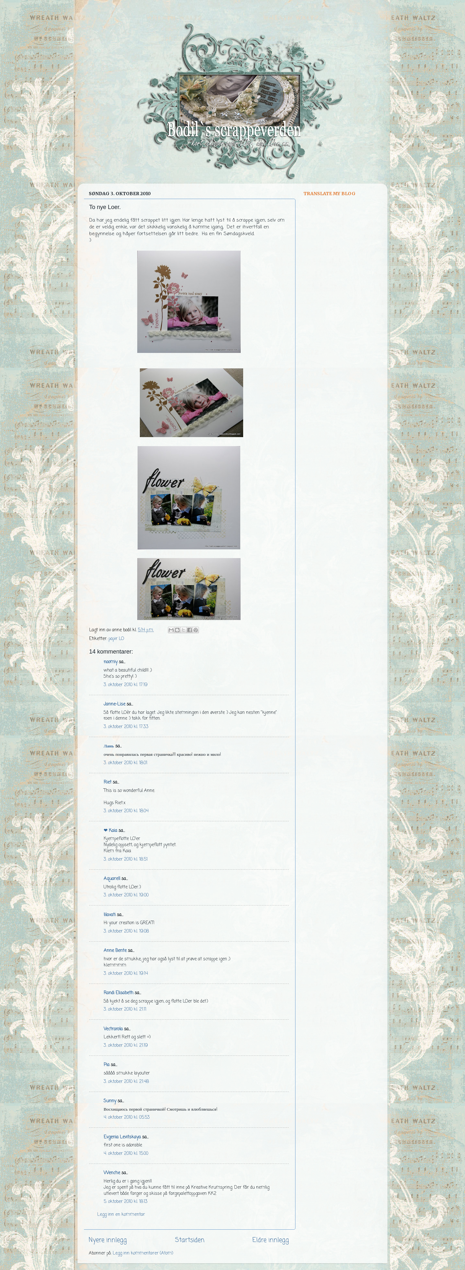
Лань (109, 746)
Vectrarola (113, 1029)
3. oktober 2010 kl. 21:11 (125, 1009)
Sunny (110, 1101)
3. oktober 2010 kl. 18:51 (126, 859)
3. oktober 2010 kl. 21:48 (126, 1081)
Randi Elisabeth (118, 993)
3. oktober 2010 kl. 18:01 (125, 763)
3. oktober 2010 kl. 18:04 (126, 811)
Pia (106, 1065)
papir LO (116, 638)
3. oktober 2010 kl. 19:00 (126, 895)
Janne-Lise (114, 704)
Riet (107, 782)
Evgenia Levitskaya (122, 1137)
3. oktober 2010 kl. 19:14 (126, 973)
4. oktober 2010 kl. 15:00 (126, 1153)
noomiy (111, 662)
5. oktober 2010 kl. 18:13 (126, 1201)
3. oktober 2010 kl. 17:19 (126, 685)
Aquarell (112, 878)
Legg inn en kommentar (121, 1214)
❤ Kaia (110, 830)
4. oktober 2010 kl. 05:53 (127, 1117)
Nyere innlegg (108, 1240)
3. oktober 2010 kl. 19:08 (126, 931)
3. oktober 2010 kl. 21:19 (126, 1045)
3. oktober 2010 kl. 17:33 (126, 727)
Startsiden (189, 1240)
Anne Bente (115, 950)
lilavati (110, 915)
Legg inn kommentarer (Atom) (143, 1253)
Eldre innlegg (271, 1240)
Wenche (112, 1173)
